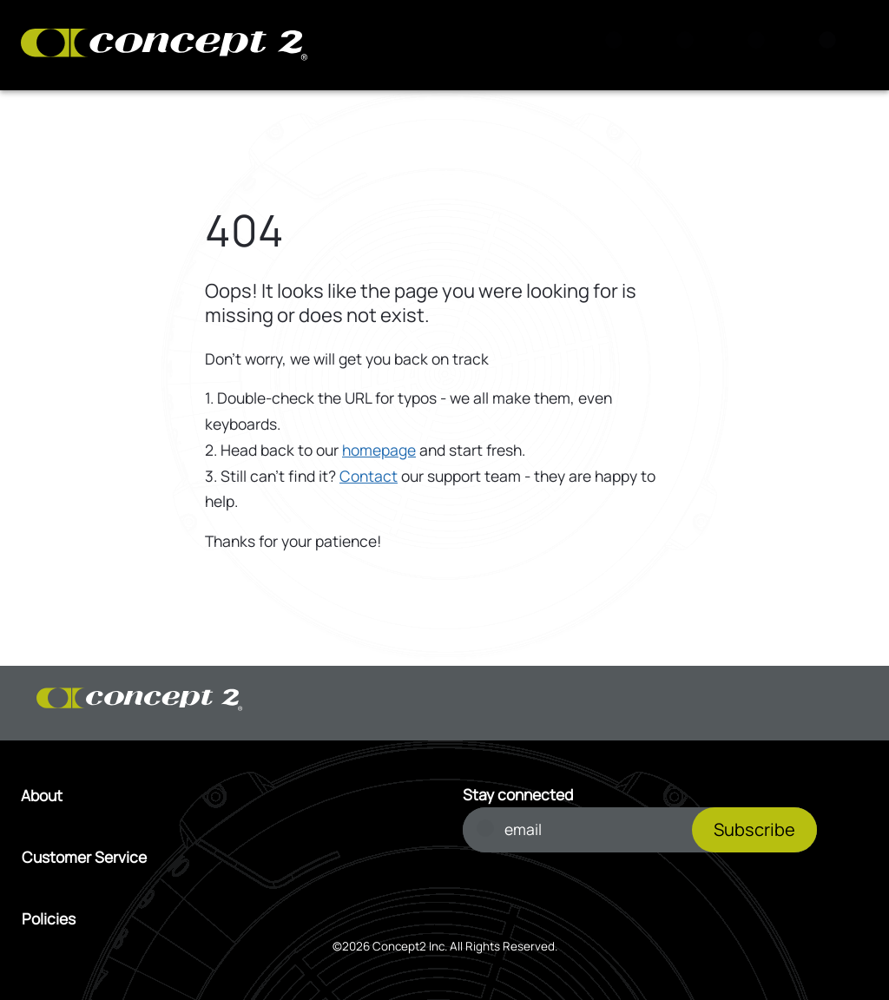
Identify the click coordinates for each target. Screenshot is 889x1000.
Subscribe (754, 829)
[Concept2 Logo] (164, 45)
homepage (379, 449)
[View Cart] (690, 45)
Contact (368, 475)
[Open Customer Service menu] (224, 858)
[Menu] (832, 45)
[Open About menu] (224, 796)
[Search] (619, 45)
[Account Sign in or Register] (761, 45)
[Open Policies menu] (224, 919)
